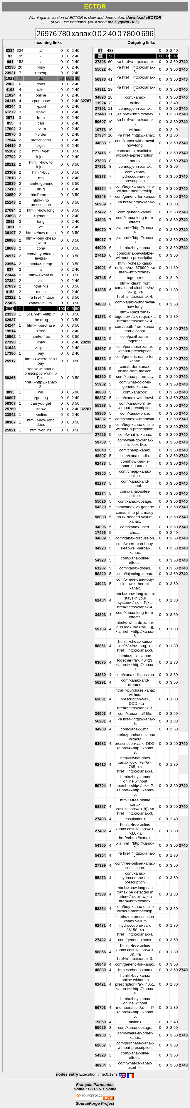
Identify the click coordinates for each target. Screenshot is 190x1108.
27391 (100, 108)
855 (10, 123)
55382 (100, 358)
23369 (10, 172)
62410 (100, 764)
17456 (100, 532)
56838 (100, 517)
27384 (100, 135)
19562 (10, 336)
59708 (100, 442)
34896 (100, 527)
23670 (10, 134)
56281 (100, 721)
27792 (10, 157)
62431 (100, 925)
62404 (100, 600)
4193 (10, 89)
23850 (10, 194)
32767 (85, 101)
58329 (100, 574)
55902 (100, 384)
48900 (100, 1035)
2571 (10, 117)
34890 (100, 97)
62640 (100, 450)
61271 (100, 316)
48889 (100, 970)
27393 (100, 161)
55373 (100, 176)
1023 (10, 78)
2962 (10, 84)
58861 (100, 646)
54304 (100, 855)
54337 (100, 419)
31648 (10, 347)
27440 (100, 114)
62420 (100, 426)
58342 (100, 338)
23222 (10, 297)
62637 (10, 320)
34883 (100, 143)
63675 (100, 662)
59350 (100, 376)
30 (100, 56)
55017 (100, 239)
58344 (10, 106)
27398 (100, 61)
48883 (100, 392)
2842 (10, 221)
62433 (100, 463)
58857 (100, 806)
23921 (10, 73)
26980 (10, 240)
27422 (100, 212)
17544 (10, 140)
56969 (100, 204)
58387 (100, 398)
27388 (100, 894)
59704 (100, 785)
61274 (100, 493)
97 (10, 56)
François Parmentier (95, 1084)
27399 (100, 865)
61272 (10, 112)
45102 (10, 151)
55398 (100, 405)
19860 (100, 1022)
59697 (100, 121)
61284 (100, 328)
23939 (10, 183)
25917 (10, 361)
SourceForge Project (95, 1103)
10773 (100, 129)
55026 (100, 501)
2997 (10, 308)
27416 (100, 153)
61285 (100, 290)
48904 (100, 1065)
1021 (10, 227)
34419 (10, 145)
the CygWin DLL (123, 22)
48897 (100, 456)
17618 (10, 178)
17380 (10, 353)
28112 (10, 164)
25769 (10, 409)
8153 (10, 292)
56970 (100, 229)
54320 (100, 507)
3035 (10, 392)
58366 (100, 413)
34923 (100, 548)
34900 (100, 473)
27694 (10, 210)
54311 (100, 89)
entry (73, 1074)
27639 (10, 286)
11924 (10, 95)
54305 (100, 845)
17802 (10, 129)
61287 (100, 568)
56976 (100, 79)
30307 (10, 422)
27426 (100, 434)
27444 (10, 275)
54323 (100, 560)
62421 (100, 984)
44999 (100, 247)
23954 (10, 264)
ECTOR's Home (102, 1089)
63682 (100, 743)
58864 (100, 188)
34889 (100, 538)
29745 (100, 277)
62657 (100, 348)
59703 (100, 1007)
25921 (10, 430)
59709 (100, 629)
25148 (10, 202)
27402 (100, 831)
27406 (10, 303)
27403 (100, 819)
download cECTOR (144, 17)
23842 (10, 414)
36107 (10, 232)
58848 (100, 196)
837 (10, 269)
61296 (100, 368)
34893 (100, 219)
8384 (10, 50)
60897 (10, 398)
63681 (100, 699)
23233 (10, 314)
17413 (10, 189)
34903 (100, 713)
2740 (183, 61)
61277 (100, 483)
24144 (10, 325)
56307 (10, 403)
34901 (100, 267)
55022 (100, 69)
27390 (10, 342)
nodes (62, 1074)
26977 (10, 256)
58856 (100, 952)
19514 (10, 331)
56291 (100, 682)
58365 (10, 378)
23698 (10, 216)
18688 (10, 248)
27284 (10, 280)
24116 (10, 101)
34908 (100, 729)
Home (79, 1089)
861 (10, 61)
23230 (10, 67)
